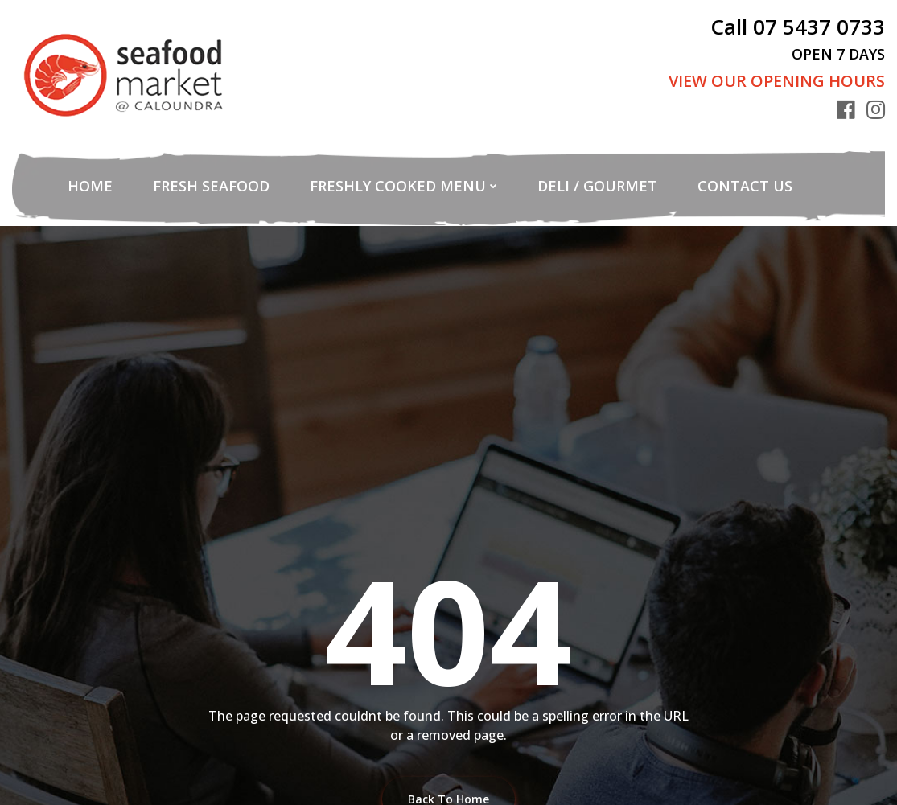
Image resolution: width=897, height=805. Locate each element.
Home (90, 185)
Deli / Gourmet (597, 185)
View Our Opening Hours (777, 81)
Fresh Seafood (211, 185)
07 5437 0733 (819, 26)
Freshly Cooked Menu (398, 185)
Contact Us (744, 185)
